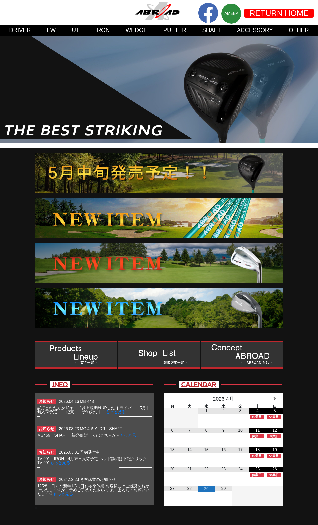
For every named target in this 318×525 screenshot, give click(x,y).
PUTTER (174, 30)
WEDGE (136, 30)
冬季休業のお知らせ (98, 479)
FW (51, 30)
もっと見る (116, 412)
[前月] (172, 399)
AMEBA (231, 13)
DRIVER (20, 30)
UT (76, 30)
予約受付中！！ (94, 452)
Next (312, 89)
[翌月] (274, 399)
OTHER (299, 30)
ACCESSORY (255, 30)
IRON (102, 30)
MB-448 (87, 401)
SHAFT (211, 30)
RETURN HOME (279, 13)
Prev (6, 89)
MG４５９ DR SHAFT (103, 429)
